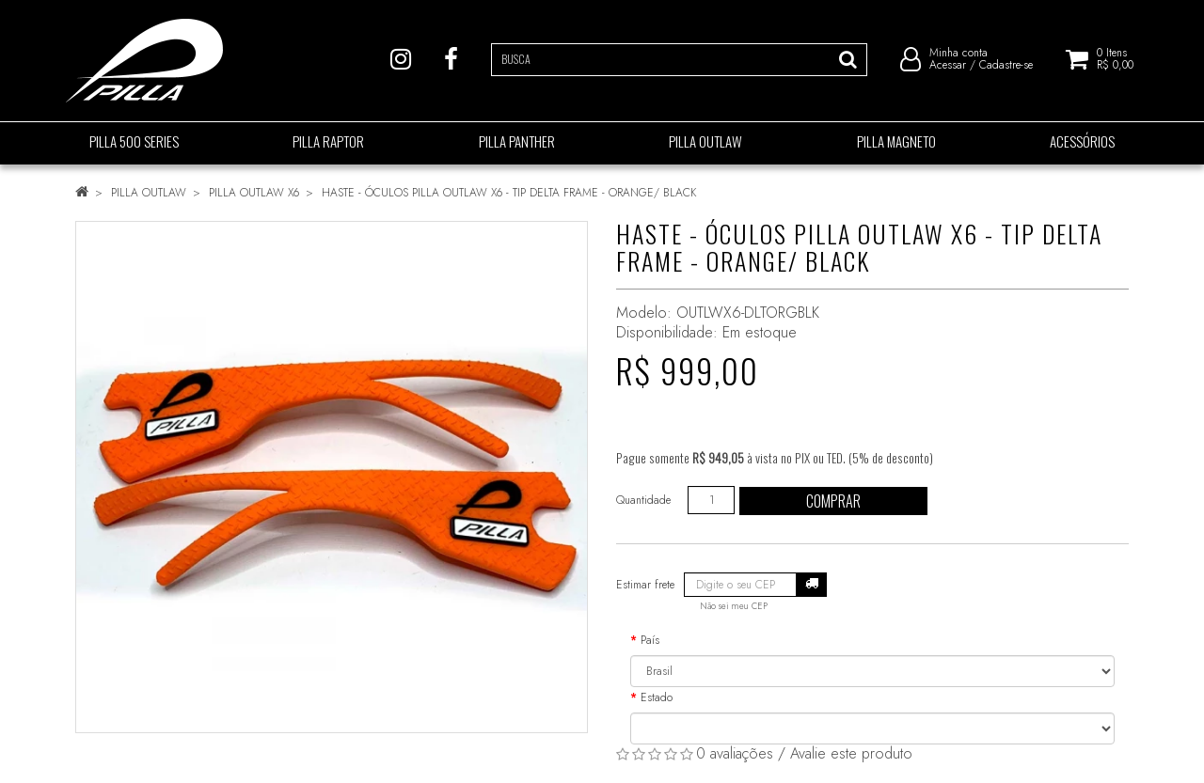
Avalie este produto (851, 753)
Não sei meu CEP (734, 606)
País (650, 640)
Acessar (947, 65)
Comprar (833, 501)
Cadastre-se (1006, 65)
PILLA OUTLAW (148, 192)
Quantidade (643, 500)
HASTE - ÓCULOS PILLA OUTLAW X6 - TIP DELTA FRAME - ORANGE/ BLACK (509, 192)
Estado (657, 697)
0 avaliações (734, 753)
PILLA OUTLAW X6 (254, 192)
